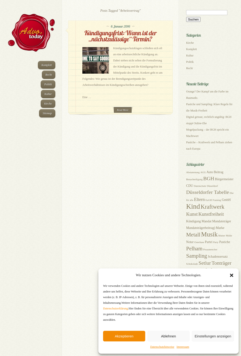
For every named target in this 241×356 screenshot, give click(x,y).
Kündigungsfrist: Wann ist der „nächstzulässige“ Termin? (120, 36)
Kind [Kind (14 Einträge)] (193, 206)
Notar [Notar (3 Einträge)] (190, 242)
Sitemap (47, 113)
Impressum (183, 346)
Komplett (46, 65)
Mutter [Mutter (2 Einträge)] (221, 235)
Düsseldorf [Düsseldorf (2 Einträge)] (212, 186)
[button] (231, 275)
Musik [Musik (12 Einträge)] (209, 234)
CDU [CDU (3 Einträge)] (189, 186)
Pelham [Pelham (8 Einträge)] (194, 248)
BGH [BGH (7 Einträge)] (208, 178)
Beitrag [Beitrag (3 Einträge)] (218, 172)
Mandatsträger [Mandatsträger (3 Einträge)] (221, 221)
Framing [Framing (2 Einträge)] (217, 200)
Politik (48, 84)
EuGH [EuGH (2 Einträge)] (208, 200)
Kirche (48, 103)
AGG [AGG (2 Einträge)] (203, 172)
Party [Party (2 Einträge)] (216, 242)
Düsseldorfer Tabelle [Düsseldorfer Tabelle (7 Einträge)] (207, 192)
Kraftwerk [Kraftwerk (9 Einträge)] (213, 207)
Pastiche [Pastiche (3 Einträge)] (224, 242)
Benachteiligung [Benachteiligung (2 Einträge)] (194, 179)
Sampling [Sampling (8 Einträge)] (196, 256)
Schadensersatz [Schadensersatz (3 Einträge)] (218, 256)
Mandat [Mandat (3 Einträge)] (206, 221)
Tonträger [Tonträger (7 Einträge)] (222, 263)
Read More (123, 109)
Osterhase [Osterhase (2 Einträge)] (199, 242)
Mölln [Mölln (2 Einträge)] (229, 235)
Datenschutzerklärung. (116, 308)
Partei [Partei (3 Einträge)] (209, 242)
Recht (48, 74)
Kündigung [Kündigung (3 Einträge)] (193, 221)
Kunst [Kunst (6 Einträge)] (192, 214)
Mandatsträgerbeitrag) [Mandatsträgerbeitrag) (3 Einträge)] (200, 228)
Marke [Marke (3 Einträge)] (220, 228)
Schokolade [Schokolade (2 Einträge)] (192, 264)
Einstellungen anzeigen (213, 336)
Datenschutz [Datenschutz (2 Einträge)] (200, 186)
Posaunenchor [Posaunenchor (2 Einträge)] (210, 249)
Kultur (48, 94)
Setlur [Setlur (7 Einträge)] (205, 263)
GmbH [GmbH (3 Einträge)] (226, 200)
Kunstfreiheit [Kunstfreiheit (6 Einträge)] (211, 214)
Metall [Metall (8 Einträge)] (193, 235)
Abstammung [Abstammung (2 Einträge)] (193, 172)
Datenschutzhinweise (162, 346)
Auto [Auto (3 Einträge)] (210, 172)
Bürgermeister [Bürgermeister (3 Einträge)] (224, 179)
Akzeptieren (124, 336)
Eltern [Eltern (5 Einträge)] (199, 199)
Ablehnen (168, 336)
